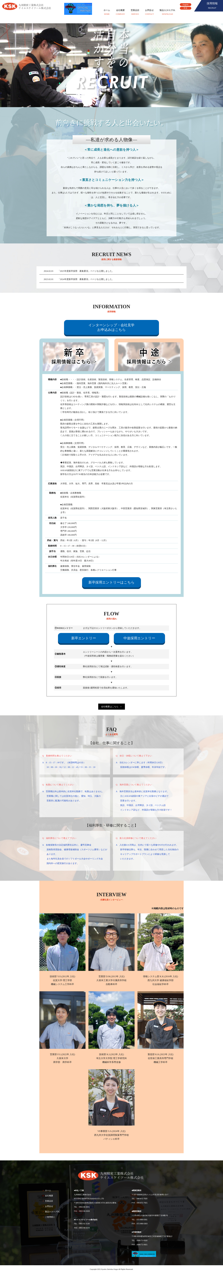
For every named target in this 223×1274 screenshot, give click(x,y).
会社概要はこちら (109, 706)
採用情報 (212, 6)
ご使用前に (50, 1217)
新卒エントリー (83, 638)
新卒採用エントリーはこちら (111, 582)
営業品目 (135, 12)
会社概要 (120, 12)
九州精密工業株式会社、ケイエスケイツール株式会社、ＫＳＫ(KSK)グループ (27, 6)
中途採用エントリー (139, 638)
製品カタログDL (167, 12)
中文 (185, 8)
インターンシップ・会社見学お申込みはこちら (111, 327)
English (185, 5)
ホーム (107, 12)
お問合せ (149, 12)
